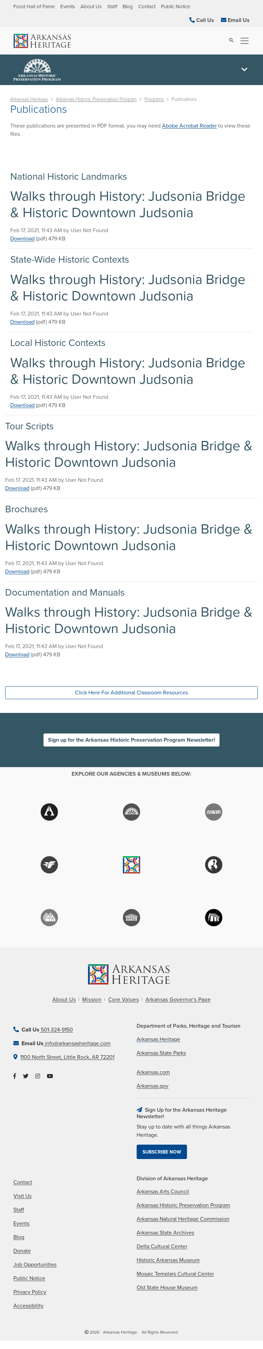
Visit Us (22, 1196)
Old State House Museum (167, 1287)
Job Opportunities (35, 1264)
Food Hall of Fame (34, 6)
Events (67, 6)
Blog (128, 6)
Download (22, 238)
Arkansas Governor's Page (178, 999)
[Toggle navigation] (242, 41)
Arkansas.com (153, 1072)
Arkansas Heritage (29, 99)
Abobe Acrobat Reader (189, 125)
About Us (91, 6)
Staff (112, 6)
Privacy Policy (29, 1292)
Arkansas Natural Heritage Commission (183, 1219)
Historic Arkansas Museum (168, 1260)
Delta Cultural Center (162, 1246)
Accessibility (28, 1305)
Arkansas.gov (152, 1086)
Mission (91, 999)
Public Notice (175, 6)
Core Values (123, 999)
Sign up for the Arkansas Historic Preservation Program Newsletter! (131, 740)
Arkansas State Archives (165, 1232)
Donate (22, 1250)
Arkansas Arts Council (163, 1191)
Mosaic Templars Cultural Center (175, 1273)
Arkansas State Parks (161, 1053)
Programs (154, 99)
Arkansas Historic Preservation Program (96, 99)
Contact (146, 6)
